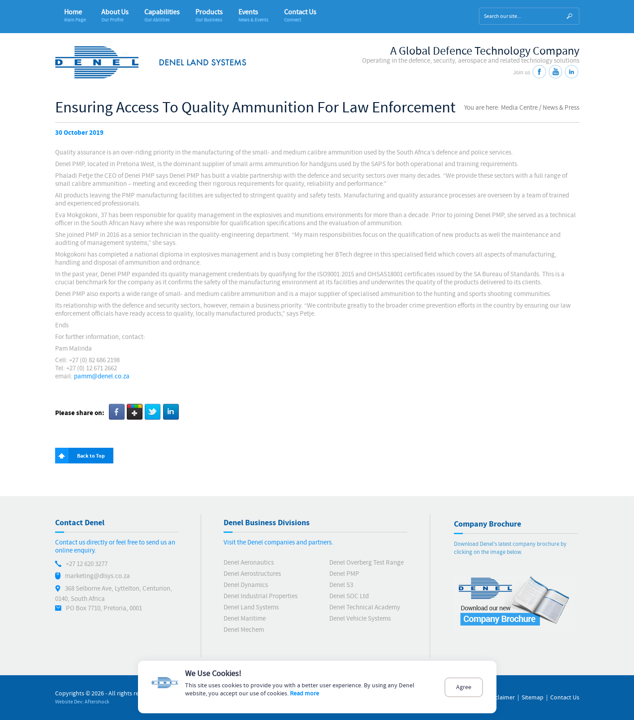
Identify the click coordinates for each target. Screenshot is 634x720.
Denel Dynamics (246, 585)
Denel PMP (344, 574)
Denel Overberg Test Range (366, 562)
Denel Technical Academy (364, 607)
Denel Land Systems (251, 607)
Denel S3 (341, 585)
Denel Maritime (245, 618)
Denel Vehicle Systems (360, 618)
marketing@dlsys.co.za (97, 576)
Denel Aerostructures (252, 574)
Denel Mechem (244, 630)
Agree (463, 687)
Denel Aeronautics (249, 562)
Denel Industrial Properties (261, 596)
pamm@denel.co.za (101, 376)
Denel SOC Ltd (349, 596)
